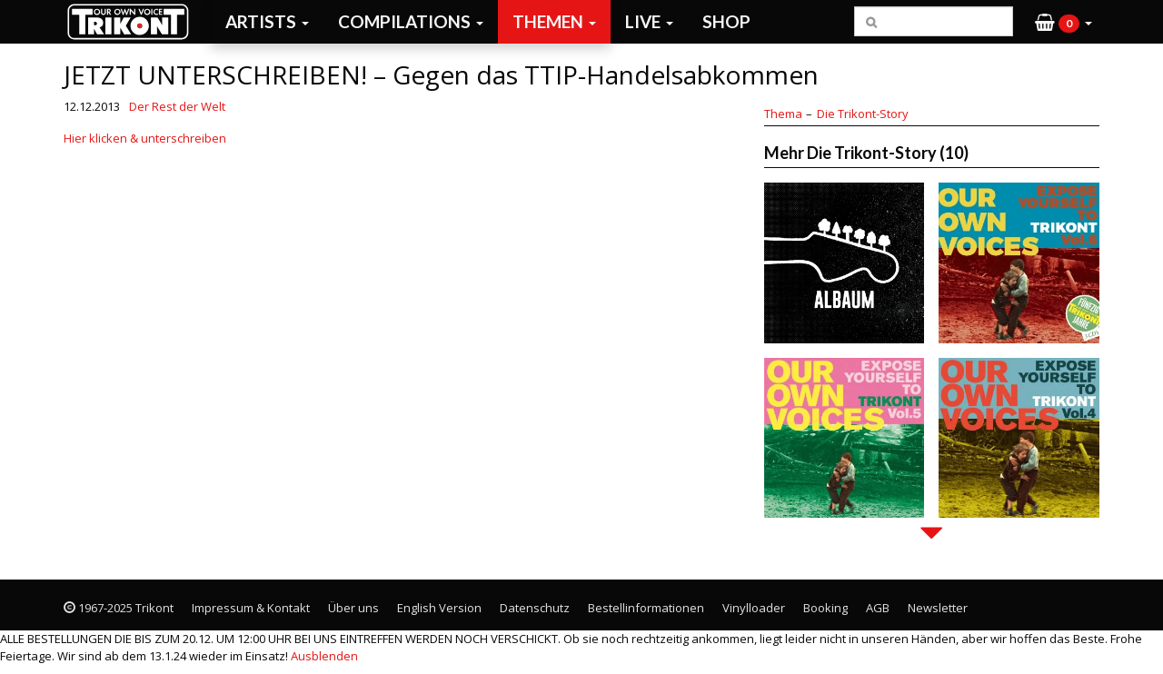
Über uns (353, 608)
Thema (783, 113)
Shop (726, 21)
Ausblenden (324, 656)
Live (649, 21)
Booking (825, 608)
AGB (878, 608)
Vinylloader (753, 608)
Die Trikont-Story (863, 113)
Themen (554, 21)
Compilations (410, 21)
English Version (439, 608)
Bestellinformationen (646, 608)
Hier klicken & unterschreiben (145, 138)
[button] (1063, 22)
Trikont (133, 21)
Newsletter (938, 608)
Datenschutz (535, 608)
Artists (267, 21)
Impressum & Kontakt (251, 608)
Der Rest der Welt (177, 106)
